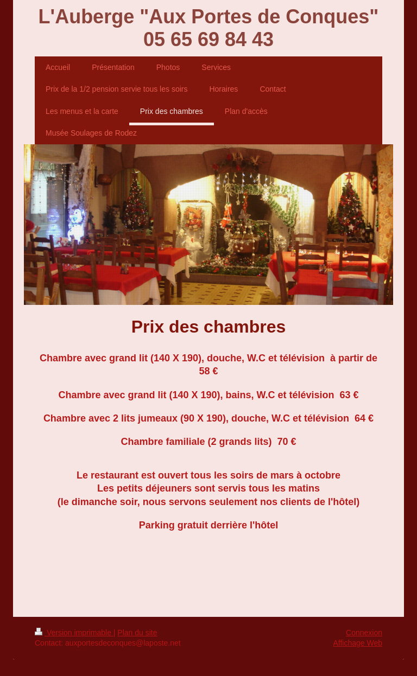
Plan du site (137, 632)
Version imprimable (74, 632)
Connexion (364, 632)
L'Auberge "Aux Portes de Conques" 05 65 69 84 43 (209, 27)
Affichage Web (357, 643)
